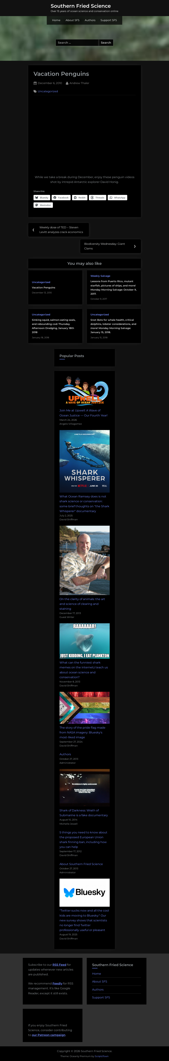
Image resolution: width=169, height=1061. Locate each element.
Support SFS (109, 20)
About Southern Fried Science (81, 864)
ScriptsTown (102, 1056)
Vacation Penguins (43, 287)
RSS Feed (59, 965)
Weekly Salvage (100, 276)
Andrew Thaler (79, 83)
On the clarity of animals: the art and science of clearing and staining (82, 604)
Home (56, 20)
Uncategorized (48, 91)
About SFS (72, 20)
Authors (90, 20)
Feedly (57, 984)
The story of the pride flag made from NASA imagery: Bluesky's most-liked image (82, 732)
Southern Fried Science (81, 6)
